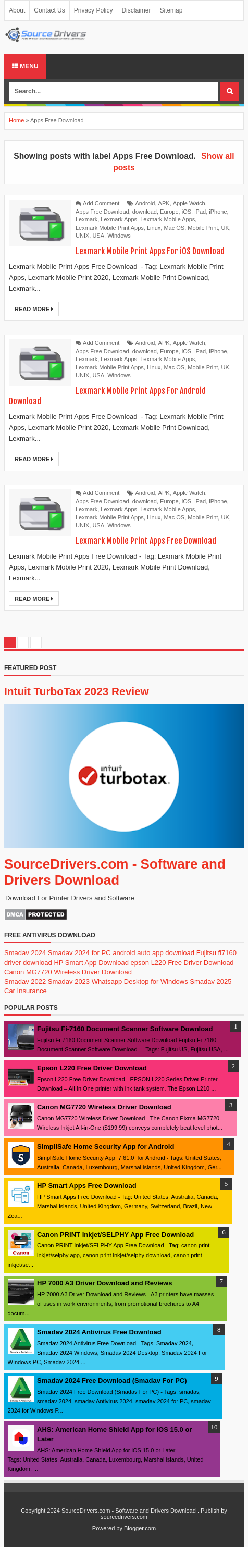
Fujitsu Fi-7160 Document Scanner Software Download (125, 1029)
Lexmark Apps (119, 219)
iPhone (218, 211)
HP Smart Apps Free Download (87, 1186)
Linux (153, 228)
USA (98, 235)
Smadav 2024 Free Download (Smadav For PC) (112, 1380)
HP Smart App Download (91, 963)
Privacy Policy (93, 10)
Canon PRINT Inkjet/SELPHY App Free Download (115, 1235)
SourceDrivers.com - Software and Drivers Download (115, 872)
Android (145, 203)
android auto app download (153, 953)
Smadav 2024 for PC (79, 953)
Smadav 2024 (25, 953)
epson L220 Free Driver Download (182, 963)
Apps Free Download (102, 211)
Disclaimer (136, 10)
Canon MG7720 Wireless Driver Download (68, 972)
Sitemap (170, 10)
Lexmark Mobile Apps (167, 219)
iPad (200, 211)
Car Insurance (25, 991)
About (17, 10)
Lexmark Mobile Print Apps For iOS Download (150, 251)
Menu (25, 66)
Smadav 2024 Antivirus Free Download (99, 1332)
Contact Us (49, 10)
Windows (119, 235)
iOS (186, 211)
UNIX (82, 235)
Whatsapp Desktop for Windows (140, 981)
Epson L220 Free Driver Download (92, 1068)
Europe (169, 211)
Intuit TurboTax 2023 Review (76, 691)
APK (164, 203)
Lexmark (86, 219)
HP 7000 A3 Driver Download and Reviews (104, 1283)
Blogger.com (140, 1528)
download (144, 211)
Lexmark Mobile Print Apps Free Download (146, 541)
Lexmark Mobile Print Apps (110, 228)
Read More (34, 309)
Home (16, 120)
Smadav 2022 (25, 981)
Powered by (107, 1528)
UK (225, 228)
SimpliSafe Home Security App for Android (105, 1146)
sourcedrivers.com (124, 1517)
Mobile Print (203, 228)
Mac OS (174, 228)
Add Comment (101, 203)
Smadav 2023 (69, 981)
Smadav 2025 (210, 981)
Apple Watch (189, 203)
